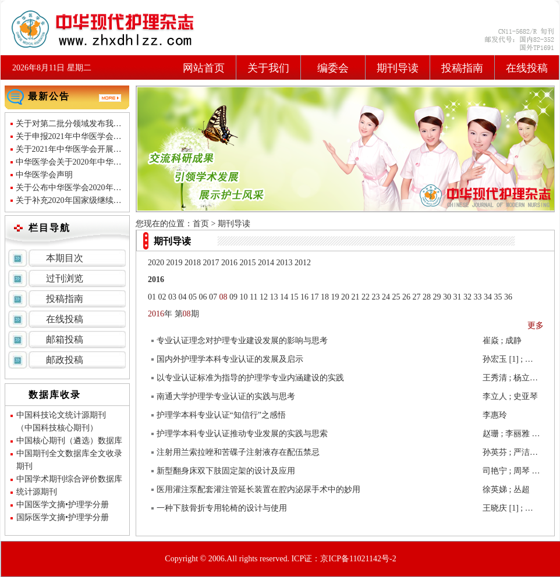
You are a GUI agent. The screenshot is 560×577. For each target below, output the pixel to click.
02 (162, 297)
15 (294, 297)
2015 (248, 262)
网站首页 (204, 68)
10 (244, 297)
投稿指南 (462, 68)
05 (193, 297)
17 (314, 297)
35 (498, 297)
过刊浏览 (64, 278)
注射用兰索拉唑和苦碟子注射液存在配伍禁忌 (238, 452)
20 (345, 297)
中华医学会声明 (44, 174)
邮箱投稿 (64, 339)
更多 (535, 325)
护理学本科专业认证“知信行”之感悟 (221, 415)
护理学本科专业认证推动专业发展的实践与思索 (242, 433)
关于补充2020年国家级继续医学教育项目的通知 (101, 200)
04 (183, 297)
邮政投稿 (64, 360)
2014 (266, 262)
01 (152, 297)
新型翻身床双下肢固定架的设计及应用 (226, 470)
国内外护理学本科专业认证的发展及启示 (230, 359)
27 (416, 297)
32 (467, 297)
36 (508, 297)
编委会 (333, 68)
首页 (201, 223)
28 (427, 297)
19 (335, 297)
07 (213, 297)
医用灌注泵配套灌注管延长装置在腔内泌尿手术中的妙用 (258, 489)
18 (325, 297)
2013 (285, 262)
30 (447, 297)
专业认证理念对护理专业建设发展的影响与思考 (242, 340)
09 (233, 297)
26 (406, 297)
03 (172, 297)
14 (284, 297)
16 (304, 297)
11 (253, 297)
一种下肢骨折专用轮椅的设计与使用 (222, 508)
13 (274, 297)
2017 (211, 262)
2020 (156, 262)
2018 (193, 262)
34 (488, 297)
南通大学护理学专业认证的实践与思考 (226, 396)
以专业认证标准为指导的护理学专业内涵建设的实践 (250, 377)
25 (396, 297)
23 (375, 297)
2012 (303, 262)
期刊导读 (398, 68)
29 (437, 297)
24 (386, 297)
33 (477, 297)
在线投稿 (527, 68)
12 (264, 297)
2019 (174, 262)
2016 (229, 262)
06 (203, 297)
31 (457, 297)
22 (365, 297)
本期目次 (64, 258)
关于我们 (268, 68)
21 (355, 297)
